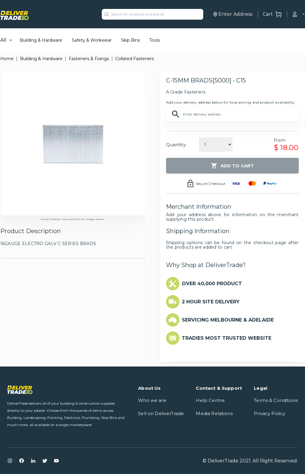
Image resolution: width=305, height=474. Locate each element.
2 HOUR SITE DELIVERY (211, 302)
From (279, 140)
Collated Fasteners (134, 58)
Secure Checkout (211, 183)
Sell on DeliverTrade (161, 413)
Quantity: (176, 144)
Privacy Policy (269, 413)
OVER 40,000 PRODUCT (212, 283)
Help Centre (210, 400)
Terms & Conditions (276, 400)
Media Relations (214, 413)
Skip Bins (130, 40)
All (3, 40)
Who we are (152, 400)
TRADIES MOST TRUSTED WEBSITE (226, 338)
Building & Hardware (41, 40)
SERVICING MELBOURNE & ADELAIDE (228, 320)
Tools (154, 40)
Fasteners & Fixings (89, 58)
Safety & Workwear (92, 40)
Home (7, 58)
